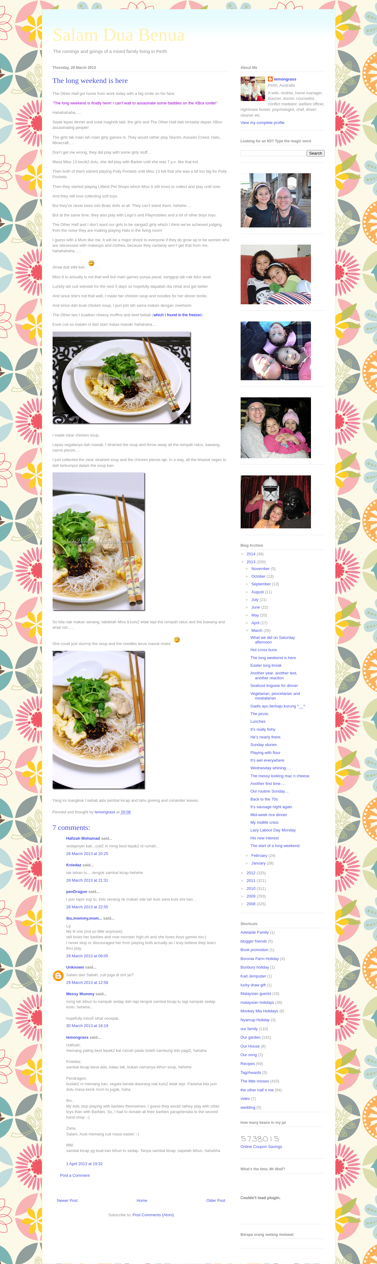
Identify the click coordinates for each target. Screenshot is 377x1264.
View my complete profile (263, 122)
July (255, 599)
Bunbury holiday (255, 967)
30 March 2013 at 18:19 (87, 1025)
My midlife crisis (264, 822)
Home (142, 1200)
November (261, 568)
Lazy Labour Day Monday (273, 830)
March (257, 630)
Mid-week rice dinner (268, 814)
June (256, 607)
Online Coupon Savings (262, 1146)
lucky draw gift (253, 985)
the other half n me (257, 1090)
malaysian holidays (257, 1002)
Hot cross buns (263, 649)
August (258, 592)
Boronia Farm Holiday (260, 958)
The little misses (255, 1081)
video (245, 1098)
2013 (252, 562)
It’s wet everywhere (267, 760)
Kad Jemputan (253, 976)
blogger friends (254, 941)
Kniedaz (74, 865)
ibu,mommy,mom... (84, 918)
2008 (252, 904)
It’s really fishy (262, 729)
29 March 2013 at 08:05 (87, 956)
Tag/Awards (251, 1072)
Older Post (215, 1200)
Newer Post (67, 1200)
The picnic (259, 713)
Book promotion (254, 949)
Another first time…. (268, 783)
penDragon (76, 891)
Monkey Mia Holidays (260, 1011)
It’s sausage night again (271, 807)
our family (249, 1028)
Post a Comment (75, 1175)
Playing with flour (265, 752)
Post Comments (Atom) (153, 1215)
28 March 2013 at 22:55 (87, 907)
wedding (248, 1107)
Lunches (257, 721)
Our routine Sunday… (269, 791)
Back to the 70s (264, 799)
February (259, 855)
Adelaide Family (255, 932)
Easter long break (266, 665)
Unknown (75, 967)
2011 (252, 880)
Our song (249, 1054)
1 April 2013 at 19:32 (84, 1163)
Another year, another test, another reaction (273, 675)
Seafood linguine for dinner (274, 685)
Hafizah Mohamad (83, 838)
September (261, 584)
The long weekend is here (273, 657)
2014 (252, 554)
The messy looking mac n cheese (279, 776)
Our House (250, 1046)
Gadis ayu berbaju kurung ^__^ (277, 706)
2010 (252, 888)
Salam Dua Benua (119, 34)
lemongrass (77, 1037)
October (259, 576)
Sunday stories (263, 744)
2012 (252, 873)
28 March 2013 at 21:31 (87, 880)
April (256, 623)
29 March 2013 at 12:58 (87, 982)
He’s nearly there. (266, 737)
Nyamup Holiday (255, 1020)
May (255, 615)
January (259, 863)
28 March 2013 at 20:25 (87, 853)
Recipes (248, 1063)
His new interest (264, 838)
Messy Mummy (80, 994)
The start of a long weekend (274, 845)
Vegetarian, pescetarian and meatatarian (275, 696)
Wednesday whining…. (270, 768)
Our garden (251, 1037)
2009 (252, 896)
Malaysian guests (256, 993)
